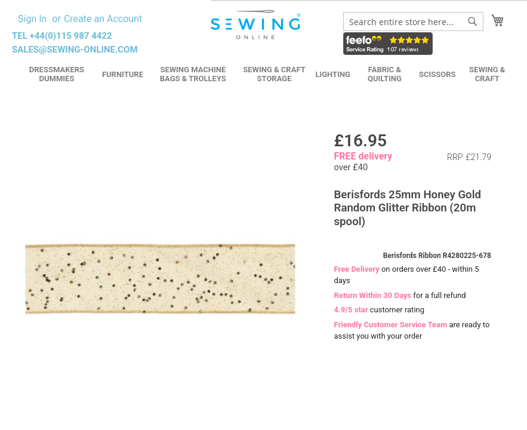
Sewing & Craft (487, 74)
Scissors (437, 74)
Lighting (332, 74)
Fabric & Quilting (385, 74)
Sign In (32, 18)
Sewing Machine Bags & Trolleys (193, 74)
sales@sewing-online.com (75, 49)
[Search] (472, 21)
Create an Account (103, 18)
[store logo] (257, 25)
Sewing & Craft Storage (274, 74)
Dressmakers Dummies (56, 74)
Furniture (122, 74)
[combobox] (413, 21)
